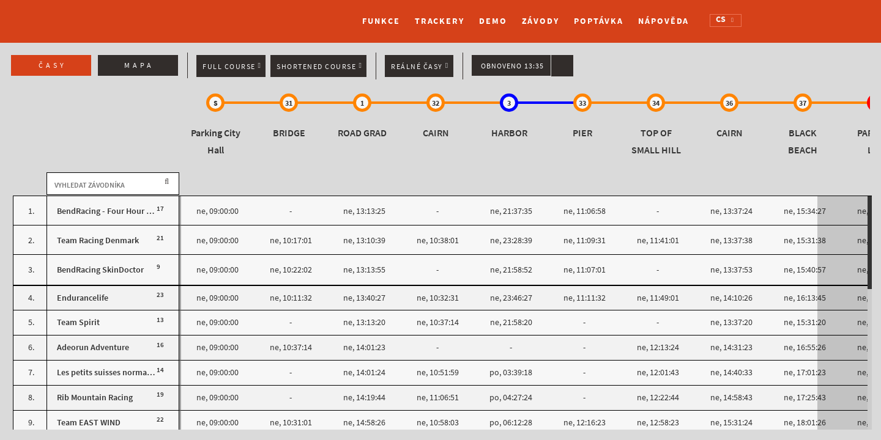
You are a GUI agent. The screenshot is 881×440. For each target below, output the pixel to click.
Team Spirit (78, 322)
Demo (493, 21)
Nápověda (663, 21)
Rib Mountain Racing (95, 397)
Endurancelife (82, 298)
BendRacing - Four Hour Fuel (109, 211)
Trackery (439, 21)
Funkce (381, 21)
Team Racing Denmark (98, 240)
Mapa (139, 65)
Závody (540, 21)
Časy (53, 65)
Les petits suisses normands (108, 372)
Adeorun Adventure (93, 347)
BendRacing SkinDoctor (100, 270)
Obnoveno (512, 66)
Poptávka (598, 21)
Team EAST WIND (89, 422)
